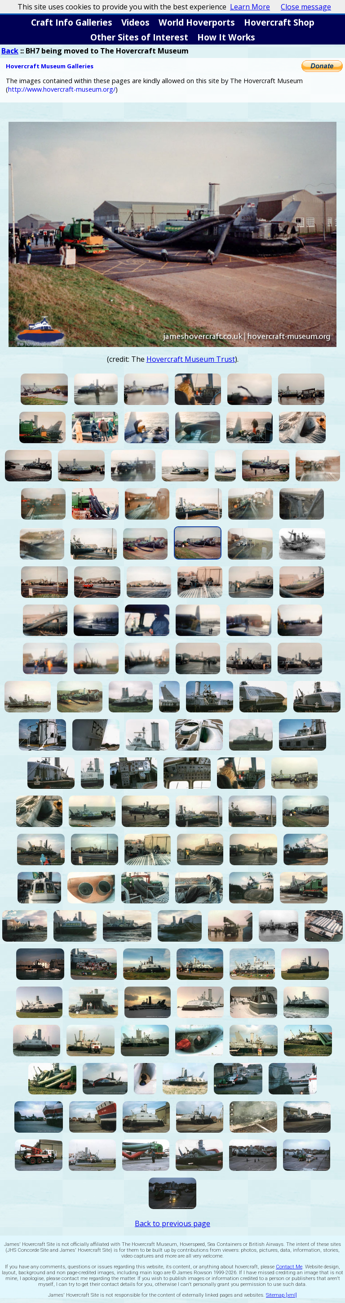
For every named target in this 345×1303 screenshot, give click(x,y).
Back (9, 51)
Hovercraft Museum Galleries (49, 66)
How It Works (226, 37)
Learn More (250, 7)
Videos (135, 22)
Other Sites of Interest (139, 37)
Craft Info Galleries (71, 22)
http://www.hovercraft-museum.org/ (61, 89)
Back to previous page (172, 1223)
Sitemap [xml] (281, 1295)
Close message (306, 7)
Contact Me (289, 1267)
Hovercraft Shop (279, 22)
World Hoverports (197, 22)
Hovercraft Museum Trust (190, 359)
